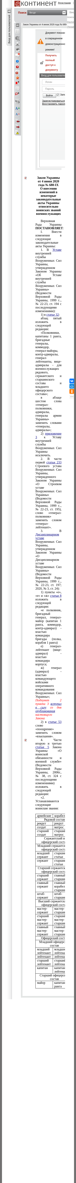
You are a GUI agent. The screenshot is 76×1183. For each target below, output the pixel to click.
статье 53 (54, 722)
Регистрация (64, 2)
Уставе (57, 249)
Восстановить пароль (54, 104)
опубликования (45, 711)
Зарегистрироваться (53, 101)
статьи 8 (55, 595)
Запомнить (66, 94)
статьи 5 (42, 747)
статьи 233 (53, 462)
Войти (49, 95)
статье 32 (52, 314)
